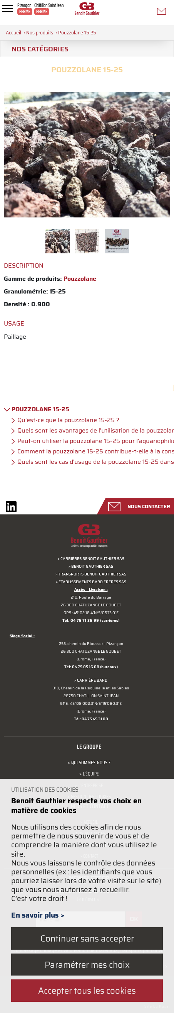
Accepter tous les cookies (87, 990)
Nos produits (39, 32)
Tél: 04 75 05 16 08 (81, 667)
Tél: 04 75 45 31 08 (91, 719)
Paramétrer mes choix (87, 964)
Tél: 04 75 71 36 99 (80, 620)
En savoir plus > (37, 915)
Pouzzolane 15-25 (77, 32)
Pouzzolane (80, 278)
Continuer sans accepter (87, 938)
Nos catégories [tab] (37, 49)
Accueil (13, 32)
